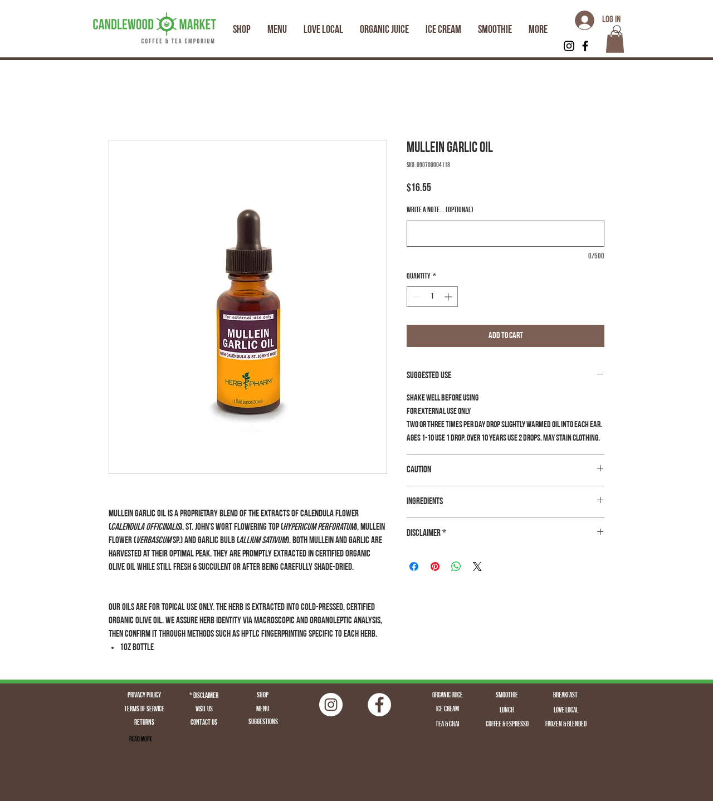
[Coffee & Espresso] (506, 724)
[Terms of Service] (144, 709)
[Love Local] (565, 710)
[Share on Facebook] (414, 566)
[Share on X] (477, 566)
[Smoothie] (506, 695)
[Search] (617, 30)
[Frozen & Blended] (565, 724)
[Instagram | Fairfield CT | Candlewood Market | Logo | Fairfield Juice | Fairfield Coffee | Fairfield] (331, 704)
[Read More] (141, 739)
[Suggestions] (262, 722)
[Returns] (144, 722)
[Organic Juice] (447, 695)
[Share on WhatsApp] (456, 566)
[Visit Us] (203, 709)
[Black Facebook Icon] (585, 46)
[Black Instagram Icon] (569, 46)
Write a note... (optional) (440, 210)
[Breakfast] (565, 695)
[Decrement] (415, 296)
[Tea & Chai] (447, 724)
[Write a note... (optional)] (505, 234)
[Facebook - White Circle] (379, 704)
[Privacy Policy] (144, 695)
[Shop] (262, 695)
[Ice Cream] (447, 709)
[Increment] (449, 296)
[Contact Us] (203, 722)
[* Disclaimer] (203, 696)
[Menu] (262, 709)
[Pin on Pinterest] (435, 566)
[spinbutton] (432, 296)
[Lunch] (506, 710)
